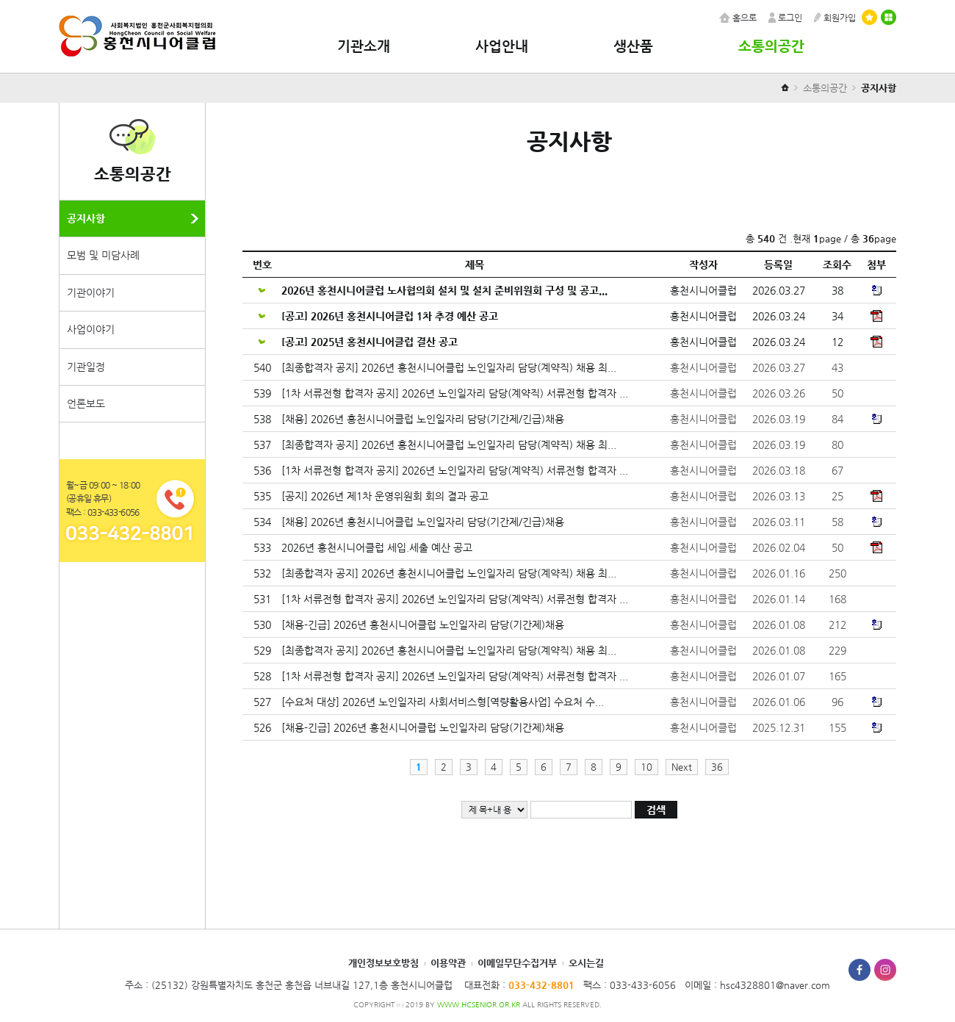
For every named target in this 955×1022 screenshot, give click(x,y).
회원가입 (835, 17)
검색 (656, 810)
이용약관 (448, 962)
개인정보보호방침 (383, 962)
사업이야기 (91, 329)
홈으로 (738, 17)
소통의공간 (771, 45)
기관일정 (86, 367)
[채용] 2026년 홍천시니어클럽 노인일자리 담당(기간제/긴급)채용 (424, 419)
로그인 (785, 17)
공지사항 (86, 218)
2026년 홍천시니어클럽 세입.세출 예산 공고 (378, 547)
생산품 (633, 45)
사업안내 (501, 45)
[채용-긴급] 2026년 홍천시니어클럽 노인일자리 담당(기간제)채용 (424, 624)
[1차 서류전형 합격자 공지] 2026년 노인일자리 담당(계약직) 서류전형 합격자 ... (456, 393)
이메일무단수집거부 (517, 962)
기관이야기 (91, 292)
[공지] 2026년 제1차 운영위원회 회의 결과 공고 (386, 496)
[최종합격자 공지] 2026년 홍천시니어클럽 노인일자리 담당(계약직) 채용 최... (450, 367)
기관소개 (363, 45)
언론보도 (86, 403)
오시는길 (586, 962)
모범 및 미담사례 (103, 255)
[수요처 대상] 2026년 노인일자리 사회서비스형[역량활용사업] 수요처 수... (444, 702)
